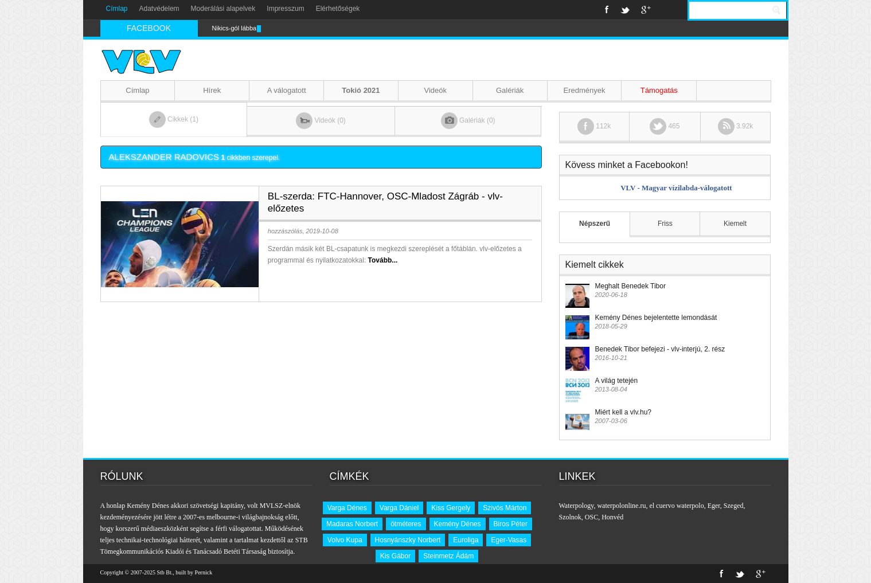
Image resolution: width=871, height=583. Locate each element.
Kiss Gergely (450, 508)
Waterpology (576, 506)
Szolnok (570, 517)
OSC (591, 517)
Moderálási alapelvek (223, 9)
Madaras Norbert (352, 524)
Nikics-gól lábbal (235, 28)
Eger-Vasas (508, 540)
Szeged (734, 506)
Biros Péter (511, 524)
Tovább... (383, 260)
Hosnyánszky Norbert (408, 540)
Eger (714, 506)
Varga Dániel (399, 508)
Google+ (646, 9)
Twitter (625, 9)
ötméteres (405, 524)
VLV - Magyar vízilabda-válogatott (676, 187)
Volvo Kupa (344, 540)
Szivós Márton (504, 508)
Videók (435, 90)
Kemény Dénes (457, 524)
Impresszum (285, 9)
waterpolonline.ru (621, 506)
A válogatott (286, 90)
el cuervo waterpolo (676, 506)
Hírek (212, 90)
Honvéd (612, 517)
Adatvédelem (159, 9)
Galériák (510, 90)
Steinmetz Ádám (448, 556)
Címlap (117, 9)
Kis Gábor (395, 556)
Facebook (607, 9)
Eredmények (584, 90)
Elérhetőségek (338, 9)
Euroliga (465, 540)
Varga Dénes (347, 508)
